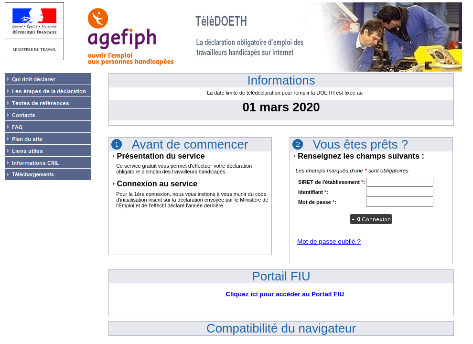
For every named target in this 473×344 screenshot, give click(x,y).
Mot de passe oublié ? (329, 241)
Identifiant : (313, 192)
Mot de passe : (317, 202)
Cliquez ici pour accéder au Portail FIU (285, 294)
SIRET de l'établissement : (331, 182)
